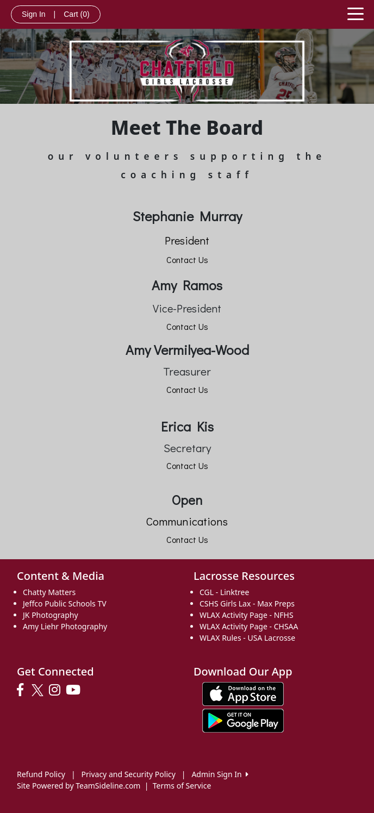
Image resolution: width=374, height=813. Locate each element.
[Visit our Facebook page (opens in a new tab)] (23, 690)
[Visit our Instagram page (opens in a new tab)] (57, 690)
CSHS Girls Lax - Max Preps (247, 603)
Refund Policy (41, 774)
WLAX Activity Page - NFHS (247, 615)
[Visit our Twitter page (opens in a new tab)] (39, 690)
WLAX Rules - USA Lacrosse (247, 638)
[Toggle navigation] (355, 13)
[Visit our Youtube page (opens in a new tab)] (76, 690)
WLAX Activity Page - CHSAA (249, 626)
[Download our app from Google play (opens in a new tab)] (243, 719)
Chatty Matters (49, 592)
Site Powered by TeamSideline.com (78, 785)
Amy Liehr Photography (65, 626)
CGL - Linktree (224, 592)
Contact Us (187, 259)
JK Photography (50, 615)
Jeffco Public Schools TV (65, 603)
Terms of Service (182, 785)
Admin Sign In (219, 774)
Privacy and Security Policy (129, 774)
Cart (76, 14)
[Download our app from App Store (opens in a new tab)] (243, 692)
